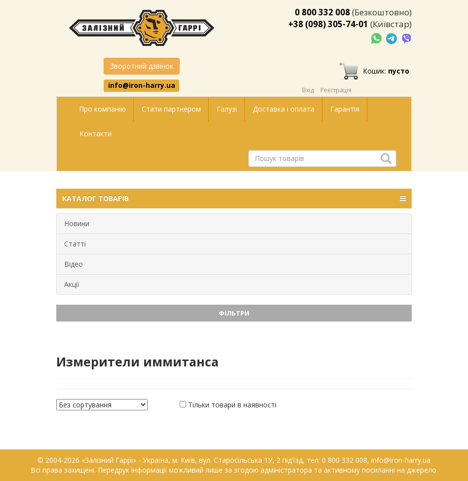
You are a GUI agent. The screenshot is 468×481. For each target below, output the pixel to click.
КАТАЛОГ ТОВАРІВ (234, 198)
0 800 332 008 (322, 12)
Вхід (308, 90)
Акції (71, 284)
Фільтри (234, 313)
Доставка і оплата (283, 109)
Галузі (227, 109)
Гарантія (344, 109)
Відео (73, 264)
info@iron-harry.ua (141, 85)
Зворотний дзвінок (141, 66)
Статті (75, 243)
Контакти (95, 133)
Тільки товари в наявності (232, 404)
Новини (76, 223)
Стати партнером (171, 109)
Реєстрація (335, 90)
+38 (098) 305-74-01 (328, 24)
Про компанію (102, 109)
